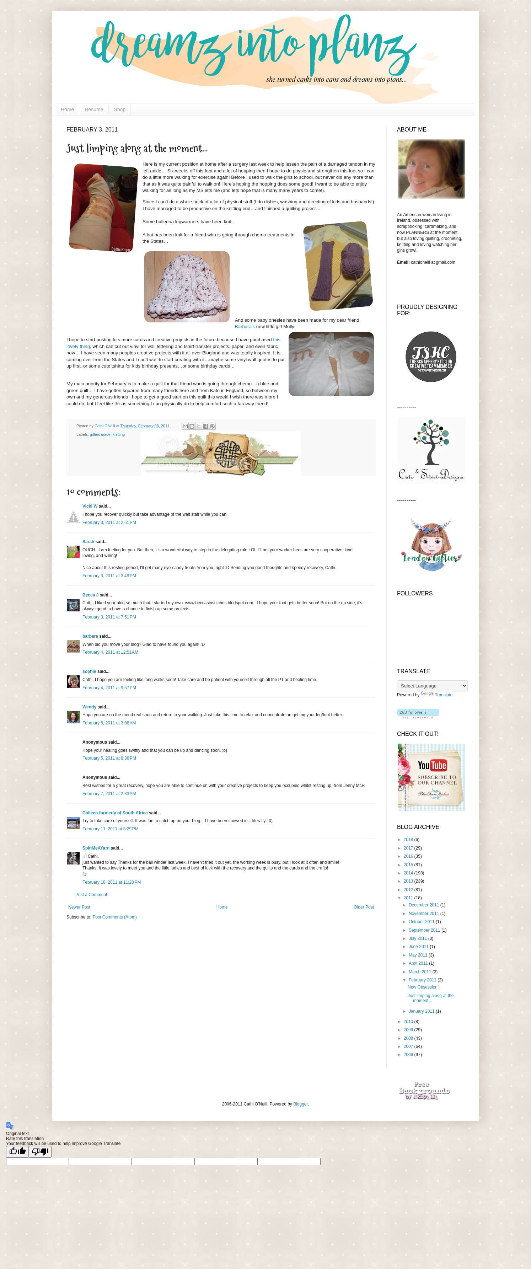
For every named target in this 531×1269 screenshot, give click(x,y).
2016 (409, 856)
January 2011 (422, 1011)
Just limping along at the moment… (431, 998)
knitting (119, 434)
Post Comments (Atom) (114, 917)
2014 (409, 873)
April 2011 (419, 963)
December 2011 (424, 905)
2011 (409, 897)
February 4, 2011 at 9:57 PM (109, 687)
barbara (90, 636)
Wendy (89, 707)
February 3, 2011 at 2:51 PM (109, 522)
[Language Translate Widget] (432, 685)
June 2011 (419, 946)
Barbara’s (245, 326)
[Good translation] (17, 1152)
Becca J (90, 595)
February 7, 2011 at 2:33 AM (109, 793)
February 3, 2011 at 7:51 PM (109, 617)
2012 (409, 889)
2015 (409, 864)
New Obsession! (423, 987)
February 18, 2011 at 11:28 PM (111, 882)
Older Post (364, 907)
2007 (409, 1046)
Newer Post (79, 907)
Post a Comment (91, 894)
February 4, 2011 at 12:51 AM (110, 652)
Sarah (88, 541)
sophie (89, 671)
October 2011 (422, 921)
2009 (409, 1029)
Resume (94, 109)
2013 (409, 881)
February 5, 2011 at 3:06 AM (109, 723)
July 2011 (418, 938)
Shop (120, 109)
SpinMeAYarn (95, 848)
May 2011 (419, 955)
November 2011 (424, 913)
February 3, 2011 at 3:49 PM (109, 575)
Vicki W (89, 506)
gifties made (100, 434)
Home (67, 109)
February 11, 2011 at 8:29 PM (110, 828)
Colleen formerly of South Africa (115, 812)
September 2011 (425, 930)
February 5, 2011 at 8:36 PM (109, 758)
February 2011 (423, 980)
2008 (409, 1038)
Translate (437, 694)
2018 (409, 839)
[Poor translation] (40, 1152)
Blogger (300, 1104)
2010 (409, 1021)
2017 (409, 848)
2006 (409, 1054)
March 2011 (421, 971)
